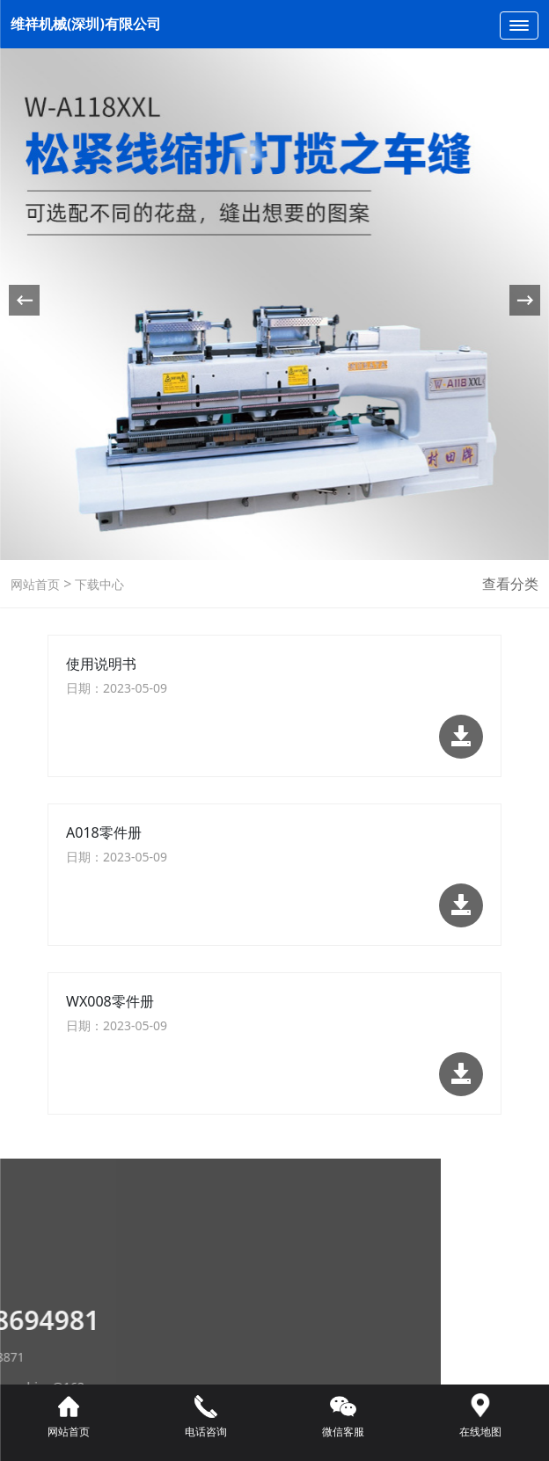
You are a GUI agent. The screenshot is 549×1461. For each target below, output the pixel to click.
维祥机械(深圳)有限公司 (86, 23)
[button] (524, 300)
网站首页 (35, 584)
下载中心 (97, 584)
